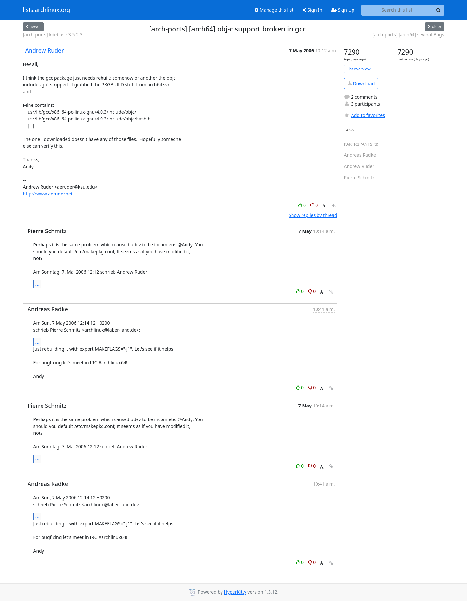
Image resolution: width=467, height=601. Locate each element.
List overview (359, 69)
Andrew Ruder (44, 50)
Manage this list (274, 10)
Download (361, 84)
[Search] (438, 10)
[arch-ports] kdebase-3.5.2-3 (53, 34)
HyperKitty (235, 592)
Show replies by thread (313, 215)
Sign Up (342, 10)
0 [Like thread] (302, 205)
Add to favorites (364, 115)
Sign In (312, 10)
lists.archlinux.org (46, 10)
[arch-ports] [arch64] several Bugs (408, 34)
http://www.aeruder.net (48, 194)
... (37, 283)
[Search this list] (397, 10)
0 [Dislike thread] (314, 205)
